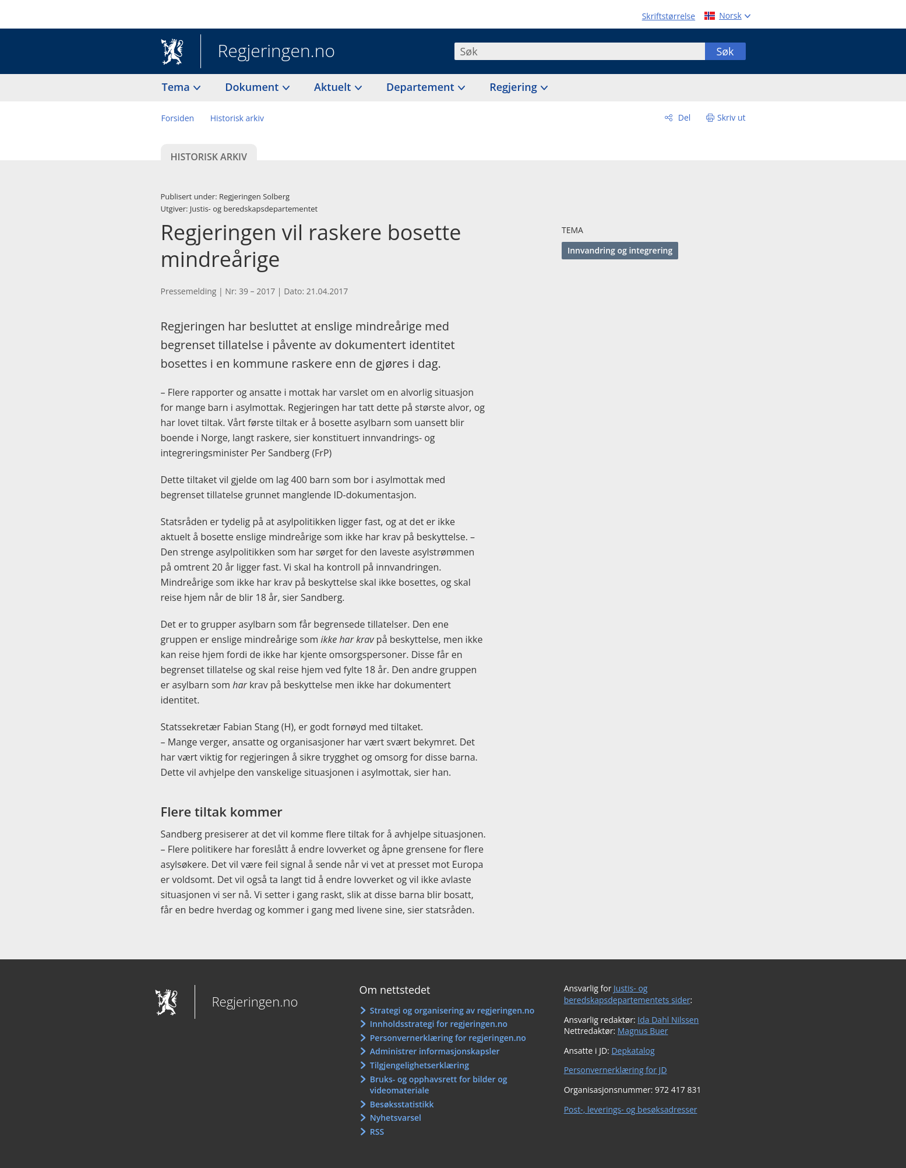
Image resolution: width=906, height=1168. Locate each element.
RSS (377, 1131)
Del (683, 117)
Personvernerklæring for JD (615, 1069)
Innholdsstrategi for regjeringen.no (438, 1023)
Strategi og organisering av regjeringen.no (452, 1010)
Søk (725, 51)
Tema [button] (177, 87)
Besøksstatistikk (402, 1104)
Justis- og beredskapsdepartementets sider (627, 994)
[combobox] (579, 51)
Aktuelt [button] (334, 87)
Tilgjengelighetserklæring (419, 1065)
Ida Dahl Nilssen (668, 1019)
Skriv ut (731, 117)
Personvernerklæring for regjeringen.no (448, 1037)
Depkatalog (632, 1050)
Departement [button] (421, 87)
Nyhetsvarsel (395, 1117)
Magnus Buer (643, 1030)
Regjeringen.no (268, 51)
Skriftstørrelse (668, 16)
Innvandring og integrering (619, 250)
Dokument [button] (253, 87)
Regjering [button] (514, 87)
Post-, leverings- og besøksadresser (630, 1109)
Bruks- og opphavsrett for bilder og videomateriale (438, 1085)
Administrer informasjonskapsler (435, 1051)
